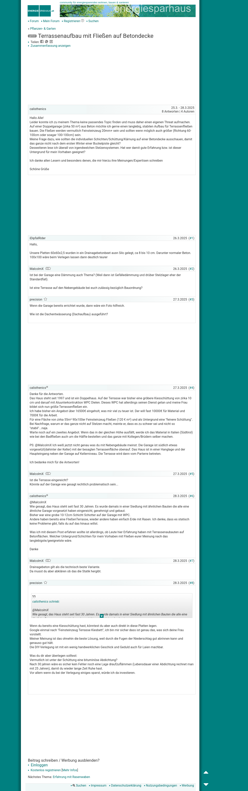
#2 (191, 269)
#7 (191, 561)
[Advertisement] (112, 76)
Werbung (187, 785)
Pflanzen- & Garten (43, 28)
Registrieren (71, 21)
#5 (191, 474)
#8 (191, 583)
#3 (191, 299)
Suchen (92, 21)
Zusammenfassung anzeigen (49, 46)
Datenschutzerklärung (125, 785)
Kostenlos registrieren (44, 770)
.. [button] (101, 617)
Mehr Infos (69, 770)
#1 (191, 238)
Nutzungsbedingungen (160, 785)
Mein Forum (50, 21)
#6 (191, 496)
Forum (33, 21)
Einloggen (38, 765)
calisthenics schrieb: (46, 601)
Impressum (98, 785)
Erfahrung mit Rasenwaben (71, 777)
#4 (191, 388)
